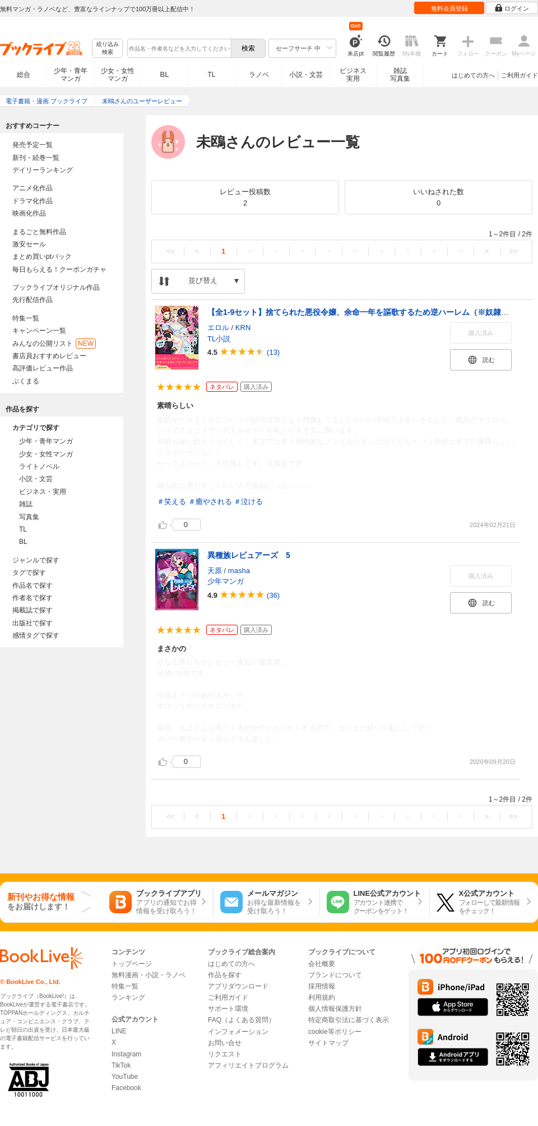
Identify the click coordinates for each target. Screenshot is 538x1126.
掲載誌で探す (32, 610)
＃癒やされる (210, 501)
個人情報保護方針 (335, 1009)
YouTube (125, 1077)
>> (513, 251)
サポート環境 (228, 1009)
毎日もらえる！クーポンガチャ (59, 269)
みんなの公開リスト (54, 343)
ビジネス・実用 (42, 492)
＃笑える (171, 501)
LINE (119, 1031)
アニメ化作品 (32, 188)
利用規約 (321, 997)
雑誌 (26, 504)
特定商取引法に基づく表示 (348, 1020)
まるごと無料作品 (39, 232)
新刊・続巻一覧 (35, 158)
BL (164, 74)
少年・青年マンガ (70, 75)
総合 (23, 75)
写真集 (29, 517)
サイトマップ (328, 1043)
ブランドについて (335, 975)
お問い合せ (225, 1043)
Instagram (126, 1054)
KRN (243, 327)
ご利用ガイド (519, 75)
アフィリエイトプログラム (248, 1065)
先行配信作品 (32, 300)
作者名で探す (32, 598)
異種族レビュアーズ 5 (248, 555)
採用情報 (321, 986)
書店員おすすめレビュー (49, 356)
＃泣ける (248, 501)
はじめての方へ (473, 75)
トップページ (132, 964)
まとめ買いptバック (42, 256)
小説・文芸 (306, 75)
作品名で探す (32, 585)
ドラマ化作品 (32, 201)
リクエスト (225, 1054)
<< (170, 251)
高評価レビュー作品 (42, 368)
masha (239, 570)
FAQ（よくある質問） (241, 1020)
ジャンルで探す (35, 560)
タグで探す (29, 572)
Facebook (126, 1088)
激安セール (29, 244)
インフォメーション (238, 1032)
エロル (218, 327)
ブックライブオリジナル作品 (56, 287)
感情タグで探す (35, 635)
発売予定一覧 (32, 145)
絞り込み (107, 48)
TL (211, 75)
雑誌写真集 (400, 75)
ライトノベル (39, 466)
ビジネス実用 (353, 75)
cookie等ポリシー (334, 1032)
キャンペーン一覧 (39, 331)
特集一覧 (25, 318)
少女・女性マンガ (117, 75)
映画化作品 (29, 213)
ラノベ (259, 75)
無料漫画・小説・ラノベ (148, 975)
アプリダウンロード (238, 986)
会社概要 (321, 964)
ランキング (128, 997)
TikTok (121, 1065)
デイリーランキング (42, 170)
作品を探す (225, 975)
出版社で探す (32, 623)
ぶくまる (25, 381)
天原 (214, 570)
